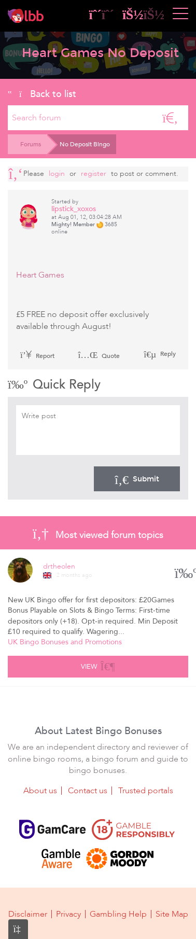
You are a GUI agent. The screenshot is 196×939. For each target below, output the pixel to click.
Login (57, 173)
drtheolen (59, 566)
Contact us (87, 790)
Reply (167, 354)
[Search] (170, 117)
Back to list (42, 94)
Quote (99, 356)
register (93, 173)
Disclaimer (27, 914)
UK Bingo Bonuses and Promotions (65, 642)
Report (37, 356)
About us (40, 790)
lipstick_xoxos (73, 209)
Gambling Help (118, 914)
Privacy (68, 914)
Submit (137, 479)
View (98, 665)
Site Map (172, 914)
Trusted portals (145, 790)
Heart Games (40, 275)
